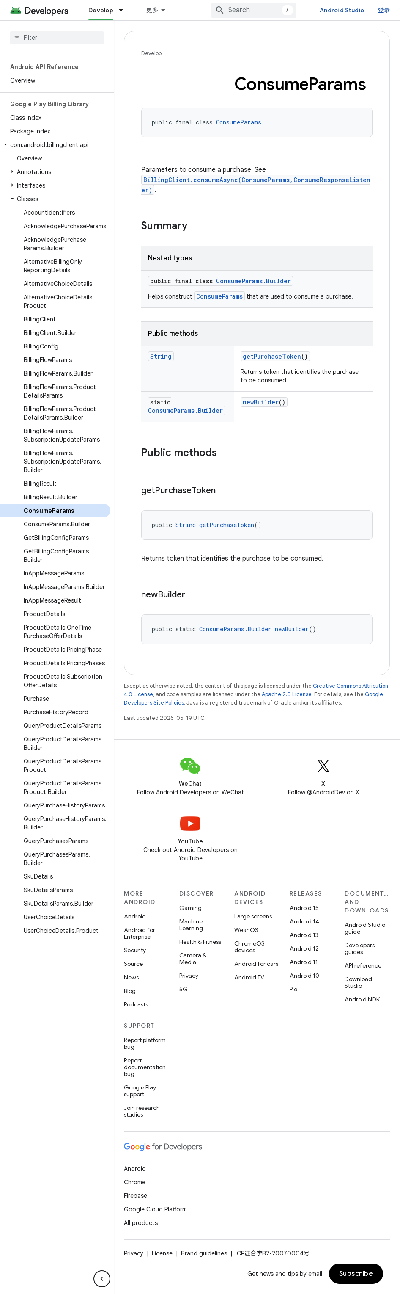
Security (135, 950)
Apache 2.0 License (287, 694)
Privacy (188, 975)
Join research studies (142, 1111)
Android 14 (304, 921)
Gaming (190, 908)
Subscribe (356, 1273)
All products (141, 1223)
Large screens (253, 916)
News (131, 977)
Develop (151, 53)
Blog (130, 991)
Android (135, 916)
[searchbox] (57, 37)
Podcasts (136, 1004)
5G (183, 989)
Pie (293, 989)
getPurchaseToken (272, 356)
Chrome (134, 1182)
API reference (363, 965)
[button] (55, 145)
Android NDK (362, 999)
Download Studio (358, 982)
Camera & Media (192, 958)
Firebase (135, 1196)
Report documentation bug (145, 1067)
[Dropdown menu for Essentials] (130, 10)
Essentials (103, 10)
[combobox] (272, 10)
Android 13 (304, 935)
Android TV (249, 977)
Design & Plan (172, 10)
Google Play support (140, 1091)
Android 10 (304, 975)
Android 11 (304, 962)
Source (133, 964)
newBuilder (261, 402)
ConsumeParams (238, 122)
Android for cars (256, 964)
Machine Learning (191, 925)
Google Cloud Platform (155, 1209)
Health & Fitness (200, 942)
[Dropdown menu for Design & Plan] (203, 10)
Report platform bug (145, 1043)
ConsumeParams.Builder (253, 281)
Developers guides (360, 948)
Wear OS (246, 930)
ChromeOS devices (249, 947)
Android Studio (361, 10)
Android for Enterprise (139, 933)
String (161, 356)
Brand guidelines (204, 1253)
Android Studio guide (365, 928)
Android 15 (304, 908)
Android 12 (304, 948)
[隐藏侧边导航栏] (101, 1278)
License (162, 1253)
